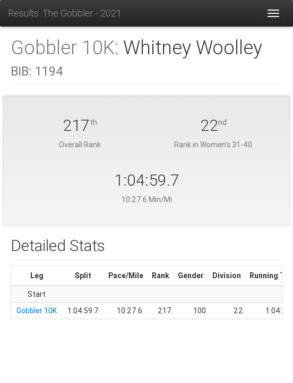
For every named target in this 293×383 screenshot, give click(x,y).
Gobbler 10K (36, 310)
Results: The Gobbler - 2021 (65, 13)
